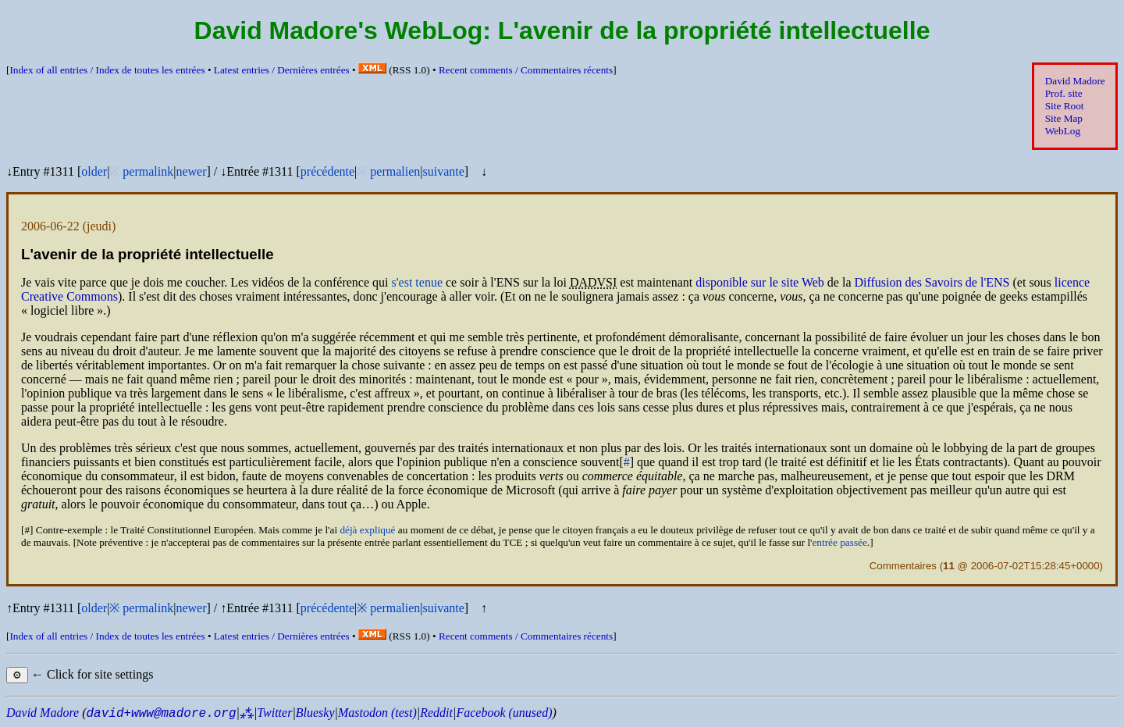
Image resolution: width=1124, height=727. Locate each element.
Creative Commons (69, 296)
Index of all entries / (107, 70)
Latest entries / (282, 70)
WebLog (1062, 131)
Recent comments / (526, 70)
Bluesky (315, 712)
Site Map (1064, 118)
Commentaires (903, 566)
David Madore (1075, 81)
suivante (443, 171)
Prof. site (1064, 93)
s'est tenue (417, 282)
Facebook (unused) (504, 712)
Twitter (274, 712)
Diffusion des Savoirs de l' (931, 282)
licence (1072, 282)
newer (191, 171)
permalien (395, 171)
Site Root (1064, 106)
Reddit (436, 712)
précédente (327, 171)
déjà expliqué (367, 530)
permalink (148, 171)
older (94, 171)
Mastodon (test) (377, 712)
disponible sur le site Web (759, 282)
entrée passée (839, 542)
